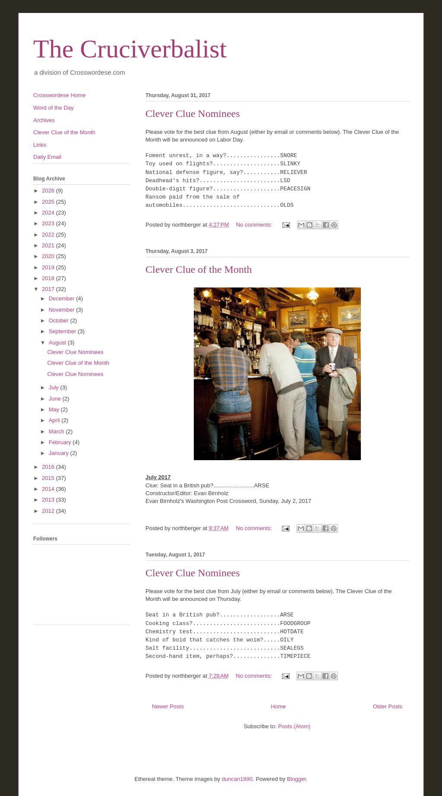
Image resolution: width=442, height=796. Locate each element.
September (63, 331)
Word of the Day (53, 107)
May (55, 409)
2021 (49, 245)
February (61, 442)
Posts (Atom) (294, 726)
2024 (49, 212)
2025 (49, 202)
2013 (49, 499)
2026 (49, 190)
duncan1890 (237, 779)
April (55, 420)
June (56, 398)
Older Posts (387, 706)
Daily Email (47, 157)
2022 (49, 234)
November (62, 309)
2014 (49, 489)
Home (278, 706)
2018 (49, 278)
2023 (49, 223)
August (58, 342)
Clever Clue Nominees (192, 113)
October (59, 320)
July (54, 387)
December (62, 298)
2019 (49, 267)
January (59, 453)
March (57, 431)
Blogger (296, 779)
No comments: (255, 224)
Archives (44, 120)
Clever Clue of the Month (198, 269)
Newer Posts (168, 706)
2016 (49, 467)
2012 (49, 511)
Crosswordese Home (59, 95)
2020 (49, 256)
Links (39, 145)
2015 (49, 478)
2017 (49, 289)
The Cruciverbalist (130, 49)
